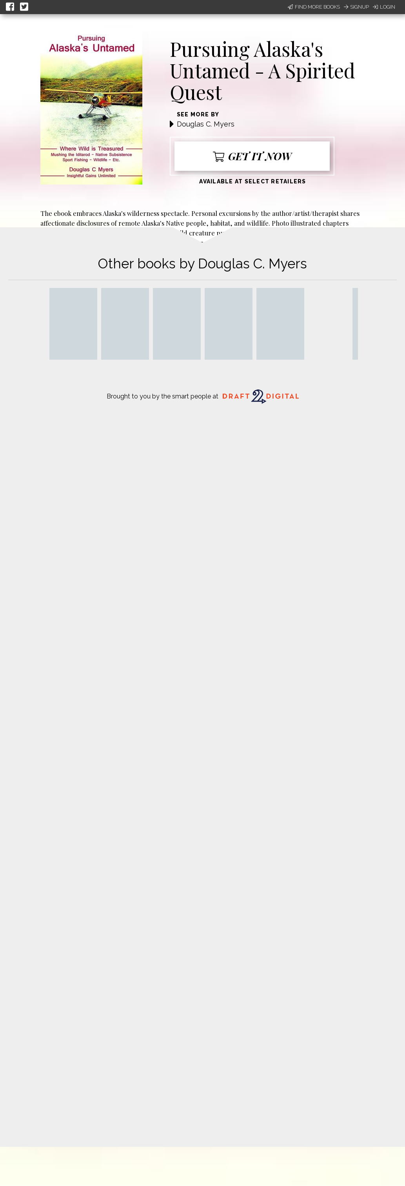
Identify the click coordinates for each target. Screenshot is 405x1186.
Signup (356, 7)
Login (384, 7)
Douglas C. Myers (205, 124)
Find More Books (314, 7)
